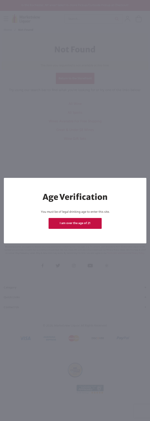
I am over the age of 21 (75, 223)
